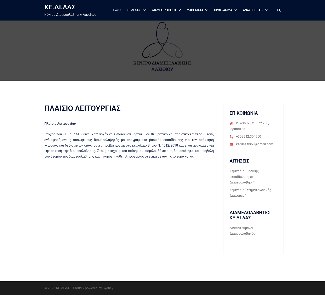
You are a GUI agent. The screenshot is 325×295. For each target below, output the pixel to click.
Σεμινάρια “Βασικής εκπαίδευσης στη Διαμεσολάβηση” (244, 176)
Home (117, 10)
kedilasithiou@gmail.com (254, 144)
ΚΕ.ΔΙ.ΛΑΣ (59, 7)
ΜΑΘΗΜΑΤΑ (195, 10)
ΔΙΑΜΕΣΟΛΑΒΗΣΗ (164, 10)
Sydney (108, 288)
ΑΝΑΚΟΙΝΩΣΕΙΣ (253, 10)
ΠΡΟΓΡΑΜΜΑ (223, 10)
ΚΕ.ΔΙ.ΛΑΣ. (134, 10)
